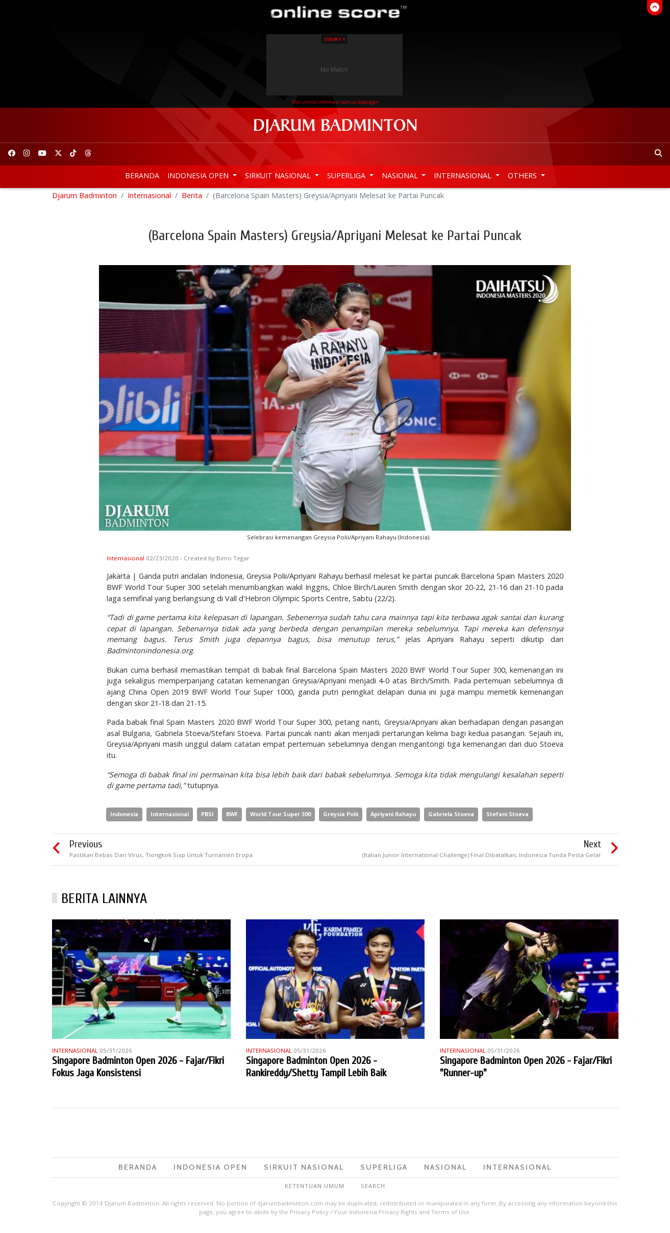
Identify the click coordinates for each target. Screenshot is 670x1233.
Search (373, 1190)
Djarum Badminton (84, 199)
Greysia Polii (340, 818)
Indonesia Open (199, 175)
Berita (192, 199)
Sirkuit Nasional (279, 175)
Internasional (463, 175)
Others (523, 175)
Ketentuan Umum (314, 1190)
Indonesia (124, 818)
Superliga (347, 175)
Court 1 (334, 39)
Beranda (142, 175)
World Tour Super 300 (280, 818)
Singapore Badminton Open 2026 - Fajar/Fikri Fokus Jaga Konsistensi (138, 1071)
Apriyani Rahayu (393, 818)
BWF (232, 818)
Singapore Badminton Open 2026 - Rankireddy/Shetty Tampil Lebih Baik (316, 1071)
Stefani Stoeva (507, 818)
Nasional (401, 175)
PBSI (207, 818)
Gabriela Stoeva (451, 818)
